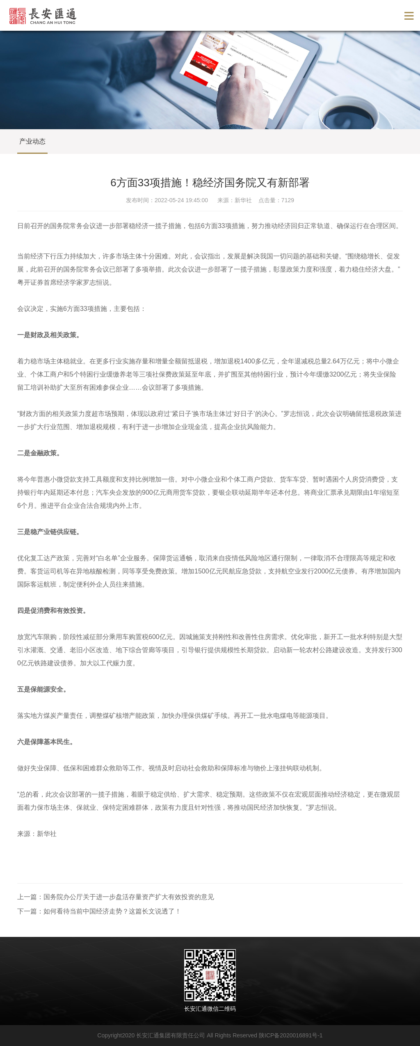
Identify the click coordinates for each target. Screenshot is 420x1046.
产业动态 (32, 141)
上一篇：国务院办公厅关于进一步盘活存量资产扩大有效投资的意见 (115, 896)
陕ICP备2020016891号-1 (291, 1035)
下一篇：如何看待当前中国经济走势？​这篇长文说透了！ (99, 911)
